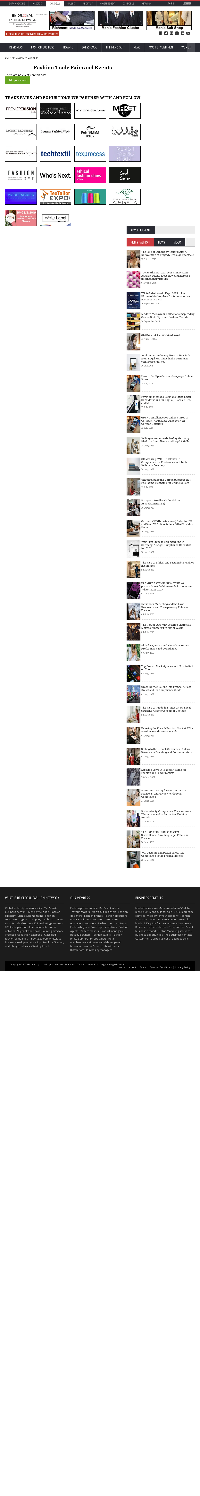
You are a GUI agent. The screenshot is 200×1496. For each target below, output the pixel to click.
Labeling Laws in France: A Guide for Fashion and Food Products (163, 1011)
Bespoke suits (180, 1463)
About (132, 1492)
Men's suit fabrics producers (87, 1444)
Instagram (182, 33)
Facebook (160, 33)
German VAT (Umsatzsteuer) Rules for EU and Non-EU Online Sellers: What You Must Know (167, 764)
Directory (37, 3)
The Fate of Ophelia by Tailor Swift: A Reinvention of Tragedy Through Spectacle (167, 493)
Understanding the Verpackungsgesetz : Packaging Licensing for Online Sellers (166, 721)
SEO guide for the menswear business (166, 1448)
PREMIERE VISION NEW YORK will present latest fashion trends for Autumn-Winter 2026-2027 (166, 826)
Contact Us (128, 3)
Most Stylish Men (161, 47)
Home (122, 1492)
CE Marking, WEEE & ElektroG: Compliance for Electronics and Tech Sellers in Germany (164, 702)
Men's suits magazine (30, 1440)
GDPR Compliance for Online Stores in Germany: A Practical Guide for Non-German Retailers (164, 660)
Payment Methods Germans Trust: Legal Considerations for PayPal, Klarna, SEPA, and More (166, 640)
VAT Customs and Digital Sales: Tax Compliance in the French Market (162, 1094)
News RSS (92, 1489)
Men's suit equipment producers (94, 1446)
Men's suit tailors (109, 1433)
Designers (16, 47)
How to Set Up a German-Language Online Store (167, 617)
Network (146, 3)
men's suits (35, 1433)
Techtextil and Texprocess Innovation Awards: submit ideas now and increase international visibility (165, 515)
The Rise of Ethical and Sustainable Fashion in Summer (167, 804)
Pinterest (171, 33)
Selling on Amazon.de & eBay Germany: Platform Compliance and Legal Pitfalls (165, 679)
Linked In (177, 33)
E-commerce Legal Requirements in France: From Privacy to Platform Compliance (163, 1033)
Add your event (18, 80)
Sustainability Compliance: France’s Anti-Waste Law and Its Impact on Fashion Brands (166, 1054)
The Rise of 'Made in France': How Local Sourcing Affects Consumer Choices (166, 949)
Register (186, 3)
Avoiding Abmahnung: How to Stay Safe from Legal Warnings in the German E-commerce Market (165, 598)
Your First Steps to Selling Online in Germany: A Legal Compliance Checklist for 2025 (166, 785)
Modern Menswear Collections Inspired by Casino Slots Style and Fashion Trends (168, 555)
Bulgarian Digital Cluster (112, 1489)
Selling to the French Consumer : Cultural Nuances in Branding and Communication (166, 990)
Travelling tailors (80, 1437)
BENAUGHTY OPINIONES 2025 (160, 574)
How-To (68, 47)
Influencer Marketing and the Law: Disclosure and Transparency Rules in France (164, 847)
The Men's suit (115, 47)
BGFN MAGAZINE (14, 57)
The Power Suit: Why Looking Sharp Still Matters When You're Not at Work (166, 866)
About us (88, 3)
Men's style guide (38, 1437)
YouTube (188, 33)
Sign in (170, 3)
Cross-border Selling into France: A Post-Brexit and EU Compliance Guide (166, 928)
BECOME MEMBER (181, 230)
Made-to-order (167, 1433)
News (137, 47)
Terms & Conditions (161, 1492)
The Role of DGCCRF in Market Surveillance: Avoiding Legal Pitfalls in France (164, 1075)
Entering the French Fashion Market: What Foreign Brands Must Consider (167, 970)
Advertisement (107, 3)
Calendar (55, 3)
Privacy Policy (182, 1492)
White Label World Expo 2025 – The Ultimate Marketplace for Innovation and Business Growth (166, 536)
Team (143, 1492)
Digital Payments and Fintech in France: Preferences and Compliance (165, 887)
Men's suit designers (104, 1437)
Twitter (166, 33)
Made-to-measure (146, 1433)
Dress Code (89, 47)
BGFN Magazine (17, 3)
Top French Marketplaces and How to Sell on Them (167, 907)
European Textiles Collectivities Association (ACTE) (160, 742)
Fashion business (42, 47)
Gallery (71, 3)
